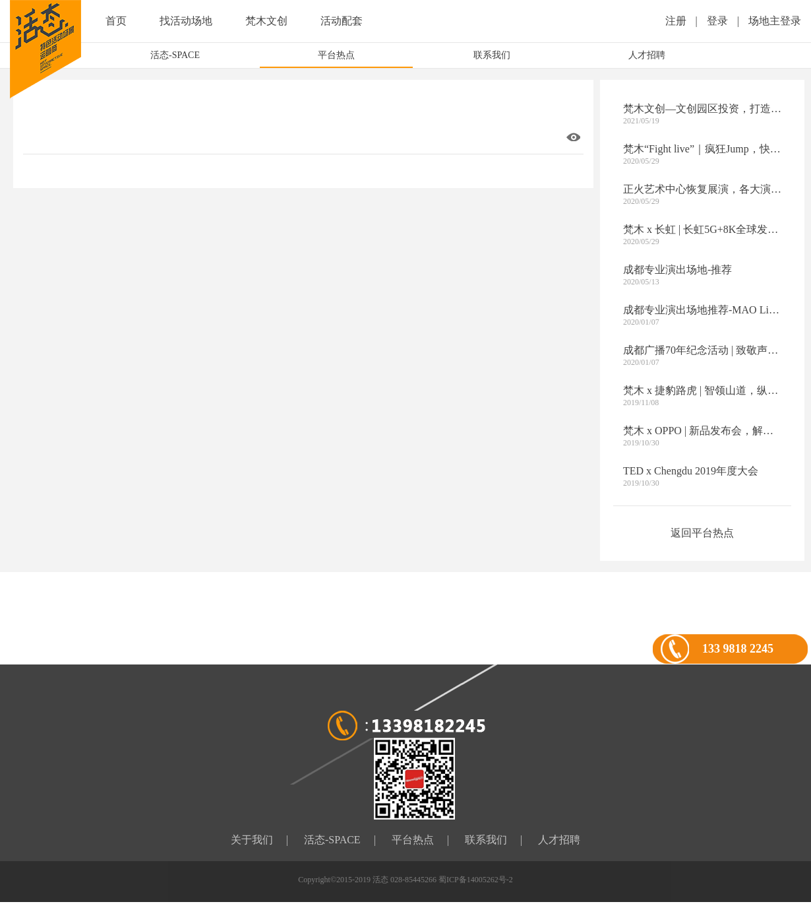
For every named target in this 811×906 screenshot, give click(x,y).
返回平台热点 (702, 532)
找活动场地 (186, 20)
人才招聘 (646, 55)
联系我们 (491, 55)
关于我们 (252, 839)
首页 (116, 20)
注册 (675, 20)
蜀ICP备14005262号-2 (475, 879)
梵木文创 (266, 20)
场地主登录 (774, 20)
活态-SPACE (175, 55)
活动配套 (341, 20)
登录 (717, 20)
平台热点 (336, 55)
